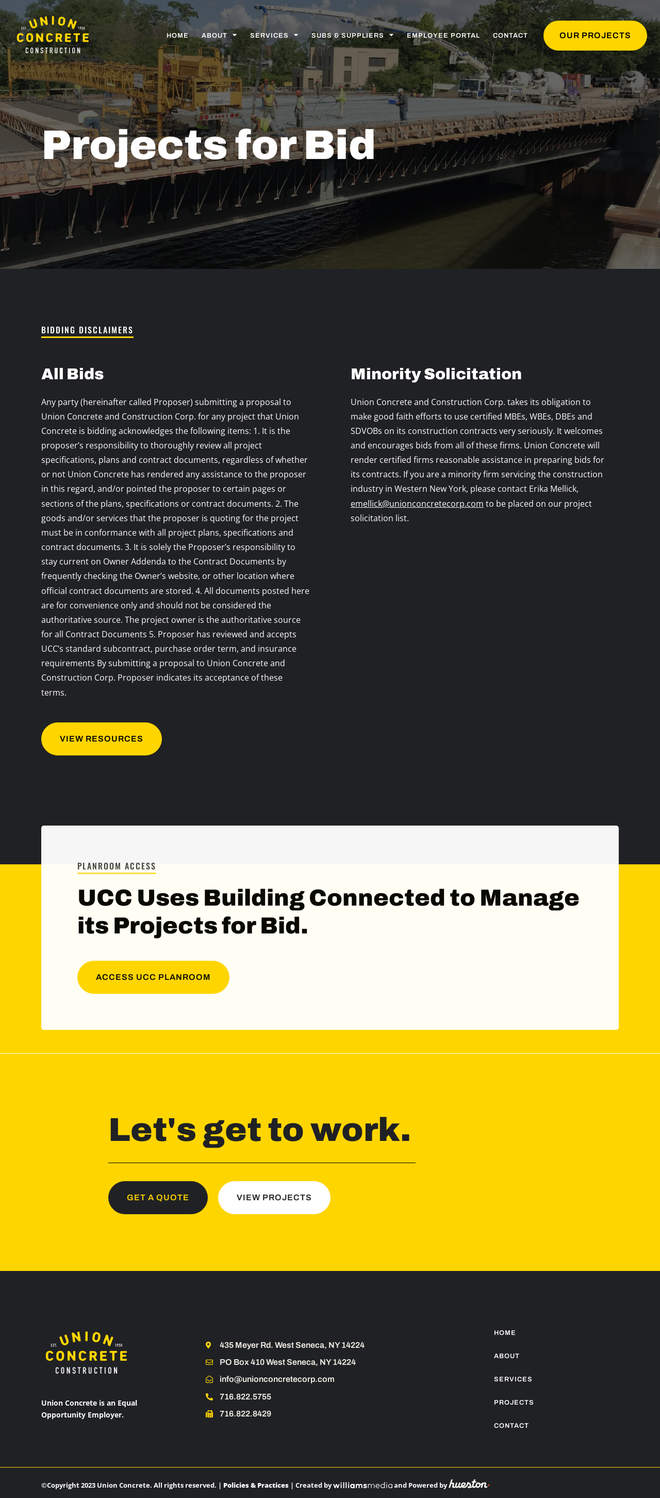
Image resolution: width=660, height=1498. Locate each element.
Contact (510, 35)
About (219, 35)
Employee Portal (443, 35)
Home (178, 35)
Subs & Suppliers (352, 35)
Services (274, 35)
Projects (514, 1402)
